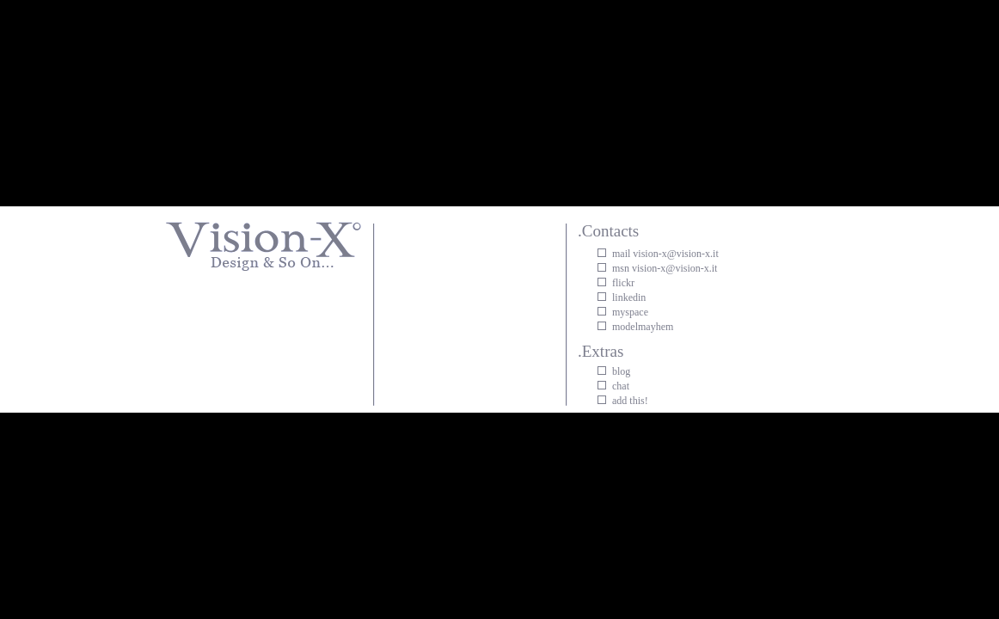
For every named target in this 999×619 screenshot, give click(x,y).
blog (621, 371)
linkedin (629, 297)
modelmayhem (642, 327)
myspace (630, 312)
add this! (630, 401)
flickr (623, 283)
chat (620, 386)
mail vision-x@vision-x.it (665, 254)
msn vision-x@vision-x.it (664, 268)
